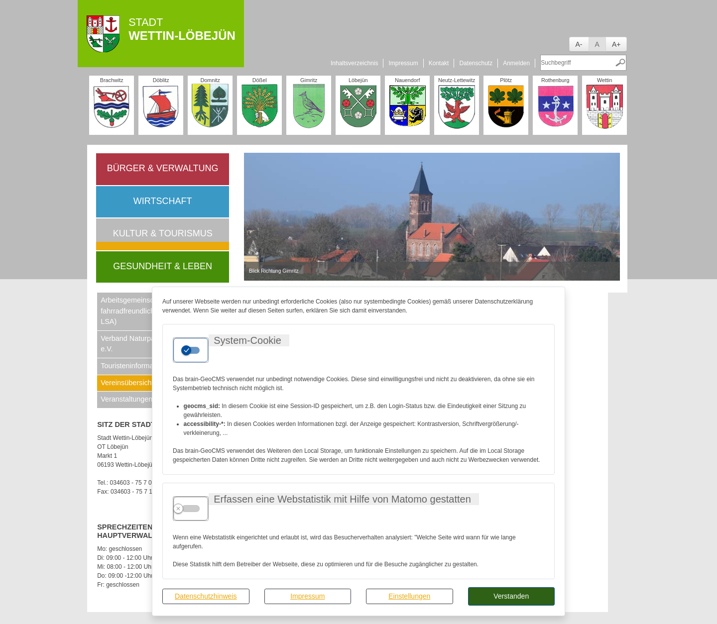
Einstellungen (409, 596)
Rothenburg (555, 80)
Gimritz (308, 80)
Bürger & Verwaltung (163, 168)
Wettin (604, 80)
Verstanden (511, 596)
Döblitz (161, 80)
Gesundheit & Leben (162, 266)
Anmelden (516, 63)
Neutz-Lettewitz (456, 80)
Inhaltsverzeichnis (354, 63)
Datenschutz (475, 63)
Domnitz (210, 80)
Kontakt (439, 63)
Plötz (506, 80)
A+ (616, 44)
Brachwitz (111, 80)
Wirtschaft (162, 201)
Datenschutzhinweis (206, 596)
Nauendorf (407, 80)
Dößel (259, 80)
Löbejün (358, 80)
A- (579, 44)
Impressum (307, 596)
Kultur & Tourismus (163, 233)
